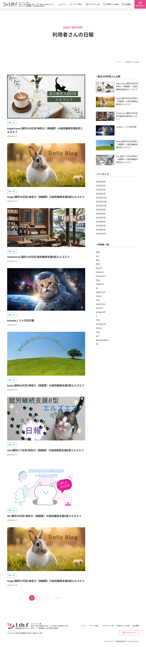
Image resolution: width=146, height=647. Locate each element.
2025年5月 (100, 225)
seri (97, 335)
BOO (98, 264)
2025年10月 (101, 205)
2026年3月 (100, 185)
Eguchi (99, 268)
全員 (98, 252)
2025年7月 (100, 217)
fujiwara (99, 272)
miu (97, 300)
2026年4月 (100, 181)
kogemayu (101, 292)
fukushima (101, 276)
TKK (98, 320)
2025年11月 (101, 201)
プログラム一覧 (107, 626)
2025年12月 (101, 197)
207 (57, 597)
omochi (99, 308)
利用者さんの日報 (122, 626)
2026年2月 (100, 189)
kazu (98, 331)
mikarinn (100, 284)
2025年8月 (100, 213)
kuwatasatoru (102, 339)
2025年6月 (100, 221)
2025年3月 (100, 233)
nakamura (100, 304)
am (97, 256)
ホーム (118, 62)
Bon (98, 260)
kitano (99, 327)
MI (97, 343)
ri (96, 316)
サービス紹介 (94, 626)
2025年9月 (100, 209)
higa (98, 280)
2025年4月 (100, 229)
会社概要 (135, 626)
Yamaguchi (101, 324)
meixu (99, 296)
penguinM (100, 312)
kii (97, 288)
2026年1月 (100, 193)
